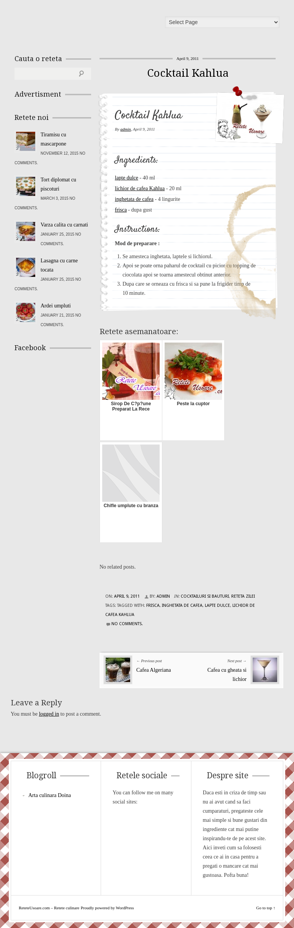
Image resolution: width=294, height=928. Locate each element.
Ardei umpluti (56, 306)
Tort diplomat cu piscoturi (58, 184)
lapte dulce (126, 178)
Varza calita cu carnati (64, 225)
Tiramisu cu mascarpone (53, 139)
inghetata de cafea (134, 199)
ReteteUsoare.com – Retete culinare (69, 24)
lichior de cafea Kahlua (140, 188)
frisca (121, 210)
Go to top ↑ (265, 907)
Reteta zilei (243, 596)
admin (125, 129)
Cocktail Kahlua (188, 73)
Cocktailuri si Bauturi (205, 596)
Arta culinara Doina (49, 795)
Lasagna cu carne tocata (59, 265)
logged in (49, 714)
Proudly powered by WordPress (107, 907)
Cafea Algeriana (153, 670)
